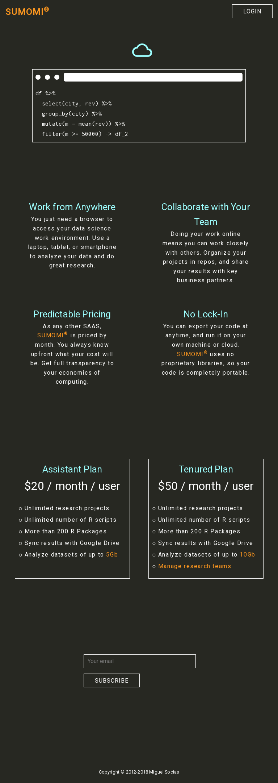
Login (252, 11)
